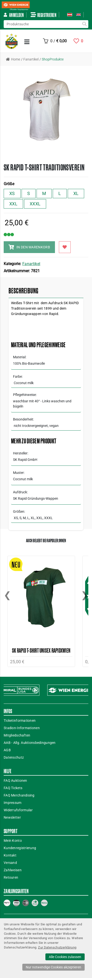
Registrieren (43, 14)
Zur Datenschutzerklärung (57, 947)
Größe (9, 183)
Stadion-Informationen (22, 728)
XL (76, 193)
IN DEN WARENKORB (29, 247)
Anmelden (13, 15)
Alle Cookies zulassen (65, 957)
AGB (7, 750)
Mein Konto (13, 841)
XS (12, 193)
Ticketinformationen (20, 720)
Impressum (13, 803)
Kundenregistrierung (20, 848)
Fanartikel (31, 263)
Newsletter (12, 817)
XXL (13, 203)
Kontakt (10, 855)
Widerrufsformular (18, 810)
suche (84, 24)
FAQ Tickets (13, 788)
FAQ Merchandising (19, 795)
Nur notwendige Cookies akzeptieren (53, 967)
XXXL (35, 203)
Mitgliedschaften (17, 735)
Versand (10, 863)
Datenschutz (14, 757)
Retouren (11, 877)
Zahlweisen (13, 870)
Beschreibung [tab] (24, 291)
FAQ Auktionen (15, 780)
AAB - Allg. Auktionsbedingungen (30, 743)
